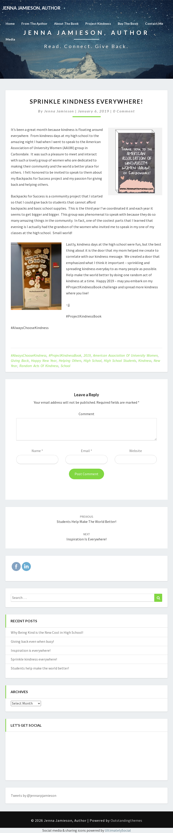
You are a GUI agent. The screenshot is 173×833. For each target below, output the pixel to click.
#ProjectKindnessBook (65, 355)
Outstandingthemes (126, 820)
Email (86, 450)
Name (37, 450)
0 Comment (124, 111)
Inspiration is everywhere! (30, 650)
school (65, 365)
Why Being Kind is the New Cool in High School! (47, 632)
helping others (70, 360)
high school (93, 360)
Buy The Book (128, 23)
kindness (144, 360)
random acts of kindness (38, 365)
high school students (120, 360)
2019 (87, 355)
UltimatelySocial (118, 830)
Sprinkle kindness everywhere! (34, 659)
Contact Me (154, 23)
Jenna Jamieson (59, 111)
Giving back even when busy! (32, 641)
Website (135, 450)
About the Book (66, 23)
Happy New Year (44, 360)
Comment (86, 414)
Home (10, 23)
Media (10, 39)
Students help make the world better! (40, 668)
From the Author (34, 23)
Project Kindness (98, 23)
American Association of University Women (125, 355)
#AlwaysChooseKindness (28, 355)
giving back (20, 360)
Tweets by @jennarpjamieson (33, 795)
